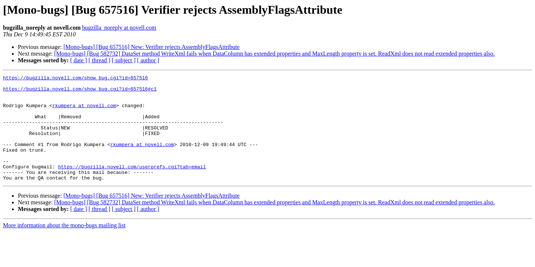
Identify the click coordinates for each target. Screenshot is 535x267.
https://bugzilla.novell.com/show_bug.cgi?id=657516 (75, 78)
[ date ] (78, 60)
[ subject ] (124, 60)
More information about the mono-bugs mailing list (64, 246)
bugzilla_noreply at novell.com (119, 27)
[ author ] (148, 60)
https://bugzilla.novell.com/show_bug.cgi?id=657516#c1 (79, 92)
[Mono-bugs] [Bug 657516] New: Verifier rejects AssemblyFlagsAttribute (152, 47)
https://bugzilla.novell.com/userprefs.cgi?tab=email (132, 185)
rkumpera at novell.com (84, 112)
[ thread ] (99, 60)
